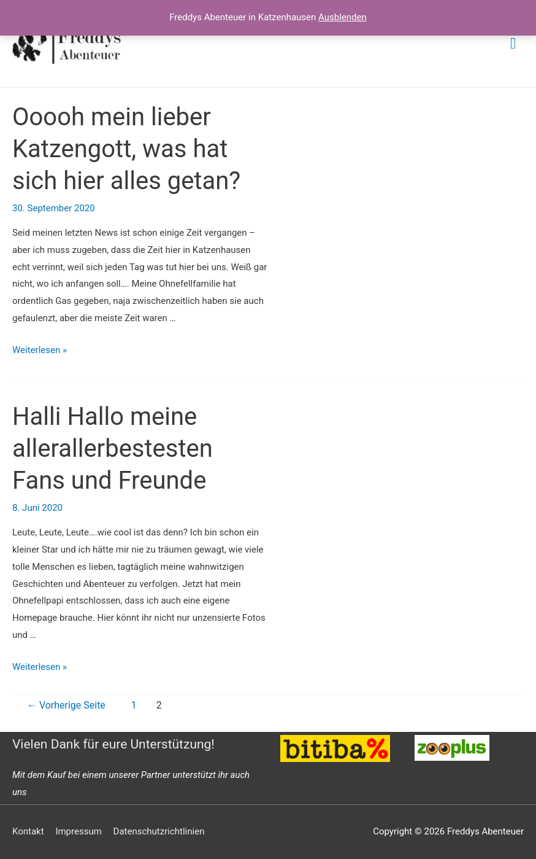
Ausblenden (342, 17)
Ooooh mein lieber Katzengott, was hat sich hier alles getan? (126, 149)
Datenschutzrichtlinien (159, 831)
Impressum (78, 831)
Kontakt (28, 831)
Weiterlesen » (39, 350)
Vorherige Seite (66, 705)
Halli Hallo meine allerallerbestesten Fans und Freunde (112, 448)
